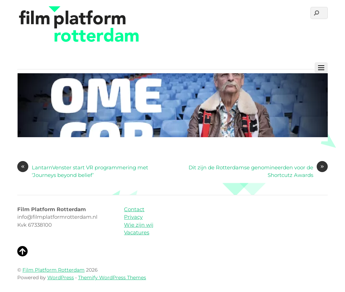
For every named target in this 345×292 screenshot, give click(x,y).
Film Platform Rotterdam (53, 270)
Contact (134, 209)
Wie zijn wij (138, 225)
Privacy (133, 217)
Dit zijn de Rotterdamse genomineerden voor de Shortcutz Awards (258, 171)
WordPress (60, 277)
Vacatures (136, 232)
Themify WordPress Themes (112, 277)
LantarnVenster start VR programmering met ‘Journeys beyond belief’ (82, 171)
